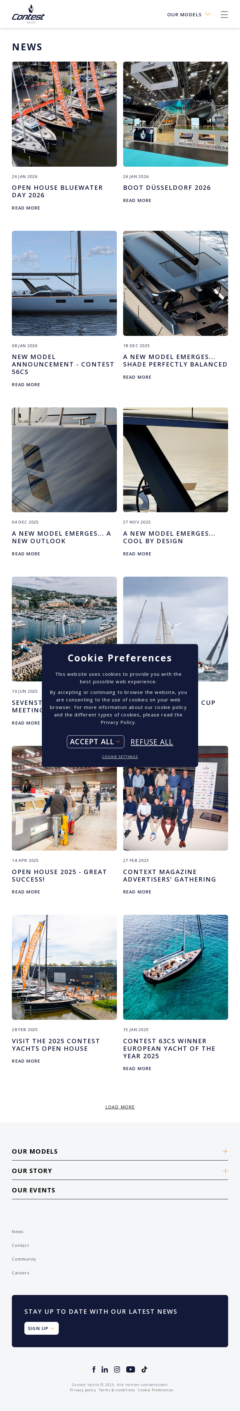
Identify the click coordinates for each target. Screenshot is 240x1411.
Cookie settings (120, 757)
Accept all (92, 742)
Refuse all (152, 742)
